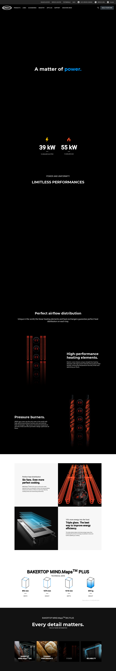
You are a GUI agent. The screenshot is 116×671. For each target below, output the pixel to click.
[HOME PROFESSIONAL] (7, 8)
